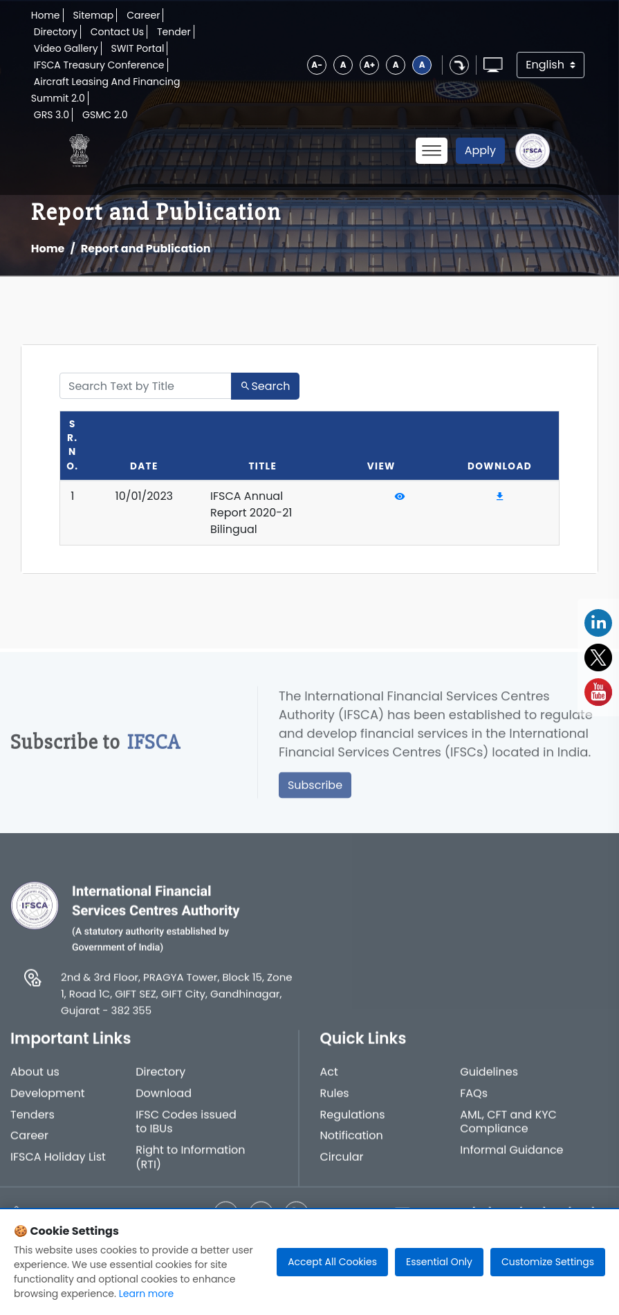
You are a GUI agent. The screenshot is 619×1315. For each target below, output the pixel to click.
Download (164, 1102)
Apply (480, 150)
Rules (334, 1102)
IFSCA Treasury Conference (99, 65)
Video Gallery (66, 48)
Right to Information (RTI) (190, 1167)
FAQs (474, 1102)
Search (265, 386)
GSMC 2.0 (105, 115)
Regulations (352, 1124)
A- (316, 65)
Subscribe (315, 793)
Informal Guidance (511, 1160)
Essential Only (439, 1262)
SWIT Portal (138, 48)
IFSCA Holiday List (58, 1166)
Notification (351, 1145)
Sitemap (93, 15)
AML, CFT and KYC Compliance (508, 1131)
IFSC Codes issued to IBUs (186, 1131)
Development (47, 1102)
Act (329, 1081)
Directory (55, 32)
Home (45, 15)
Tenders (32, 1124)
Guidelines (489, 1081)
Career (143, 15)
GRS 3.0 (51, 115)
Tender (174, 32)
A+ (369, 65)
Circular (342, 1166)
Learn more (146, 1293)
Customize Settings (547, 1262)
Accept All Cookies (332, 1262)
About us (34, 1081)
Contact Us (117, 32)
